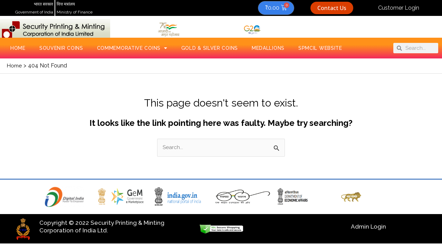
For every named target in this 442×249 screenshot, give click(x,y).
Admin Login (368, 226)
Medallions (268, 48)
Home (18, 48)
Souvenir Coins (61, 48)
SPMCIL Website (320, 48)
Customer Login (398, 7)
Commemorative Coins (132, 48)
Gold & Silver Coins (209, 48)
